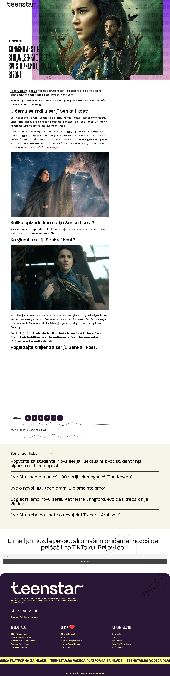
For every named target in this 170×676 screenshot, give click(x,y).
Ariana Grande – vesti (21, 638)
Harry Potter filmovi (71, 644)
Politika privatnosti (29, 617)
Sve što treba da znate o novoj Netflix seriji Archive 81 (66, 515)
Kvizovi (64, 638)
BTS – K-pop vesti (19, 634)
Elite (113, 638)
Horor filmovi (67, 648)
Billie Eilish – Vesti (19, 648)
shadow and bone (36, 430)
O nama (14, 617)
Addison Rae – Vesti (20, 644)
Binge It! (15, 41)
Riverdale (116, 634)
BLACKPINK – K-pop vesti (23, 641)
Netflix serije (118, 648)
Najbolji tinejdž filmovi (71, 641)
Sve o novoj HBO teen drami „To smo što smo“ (58, 488)
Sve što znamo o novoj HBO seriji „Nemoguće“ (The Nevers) (72, 477)
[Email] (85, 556)
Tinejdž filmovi (68, 634)
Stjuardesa (117, 641)
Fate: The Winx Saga (121, 644)
